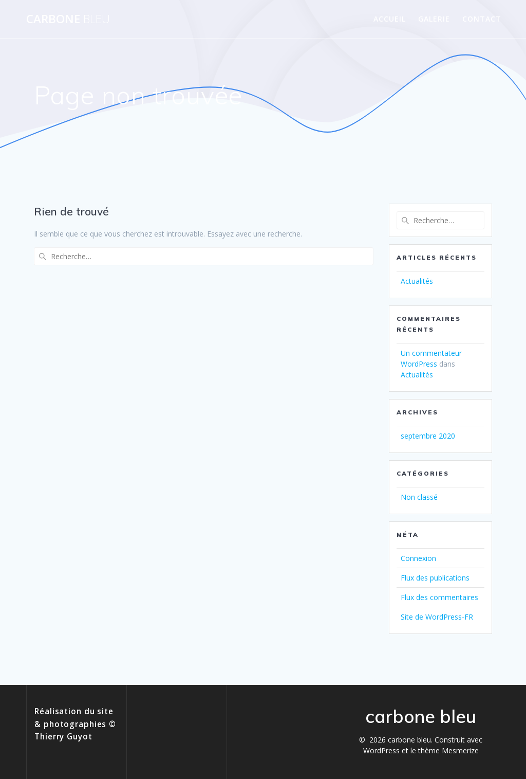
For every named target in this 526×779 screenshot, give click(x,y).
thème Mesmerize (448, 750)
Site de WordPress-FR (437, 617)
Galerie (434, 19)
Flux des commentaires (439, 597)
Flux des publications (435, 578)
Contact (481, 19)
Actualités (417, 281)
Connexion (418, 558)
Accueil (389, 19)
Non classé (419, 497)
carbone (68, 19)
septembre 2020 (428, 436)
